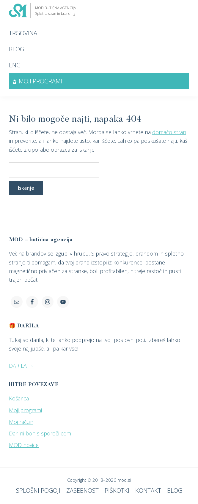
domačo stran (169, 132)
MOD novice (24, 444)
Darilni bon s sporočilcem (40, 433)
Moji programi (25, 410)
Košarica (19, 398)
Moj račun (21, 421)
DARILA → (21, 365)
